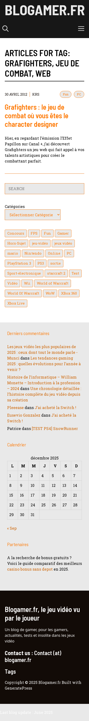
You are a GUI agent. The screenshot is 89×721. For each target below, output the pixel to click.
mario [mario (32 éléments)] (12, 253)
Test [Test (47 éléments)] (75, 273)
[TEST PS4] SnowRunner (55, 428)
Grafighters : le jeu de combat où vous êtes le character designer (36, 115)
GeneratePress (18, 688)
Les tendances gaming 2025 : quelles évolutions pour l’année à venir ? (44, 364)
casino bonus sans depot (30, 569)
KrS (35, 94)
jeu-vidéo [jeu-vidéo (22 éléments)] (40, 243)
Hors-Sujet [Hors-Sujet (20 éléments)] (16, 243)
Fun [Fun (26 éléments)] (47, 233)
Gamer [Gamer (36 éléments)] (63, 233)
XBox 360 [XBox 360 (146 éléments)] (69, 293)
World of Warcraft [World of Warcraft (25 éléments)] (52, 283)
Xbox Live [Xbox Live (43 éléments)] (16, 303)
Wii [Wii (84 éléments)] (27, 283)
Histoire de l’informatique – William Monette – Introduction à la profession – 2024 (43, 383)
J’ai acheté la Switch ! (55, 407)
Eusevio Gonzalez (23, 415)
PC (79, 94)
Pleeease (15, 407)
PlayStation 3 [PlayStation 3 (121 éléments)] (19, 263)
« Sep (12, 528)
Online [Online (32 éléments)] (54, 253)
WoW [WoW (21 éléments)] (50, 293)
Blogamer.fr (45, 9)
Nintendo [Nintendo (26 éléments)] (33, 253)
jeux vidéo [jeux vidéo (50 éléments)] (63, 243)
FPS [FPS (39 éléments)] (34, 233)
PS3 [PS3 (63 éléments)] (40, 263)
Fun (65, 94)
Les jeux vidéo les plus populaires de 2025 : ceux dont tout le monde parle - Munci (42, 352)
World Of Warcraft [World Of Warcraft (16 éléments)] (23, 293)
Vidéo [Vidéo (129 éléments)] (12, 283)
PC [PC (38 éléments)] (69, 253)
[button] (5, 28)
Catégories (15, 206)
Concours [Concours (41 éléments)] (15, 233)
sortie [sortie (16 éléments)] (55, 263)
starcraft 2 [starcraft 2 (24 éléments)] (56, 273)
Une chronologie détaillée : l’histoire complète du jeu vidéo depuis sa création (44, 394)
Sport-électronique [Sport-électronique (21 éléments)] (24, 273)
